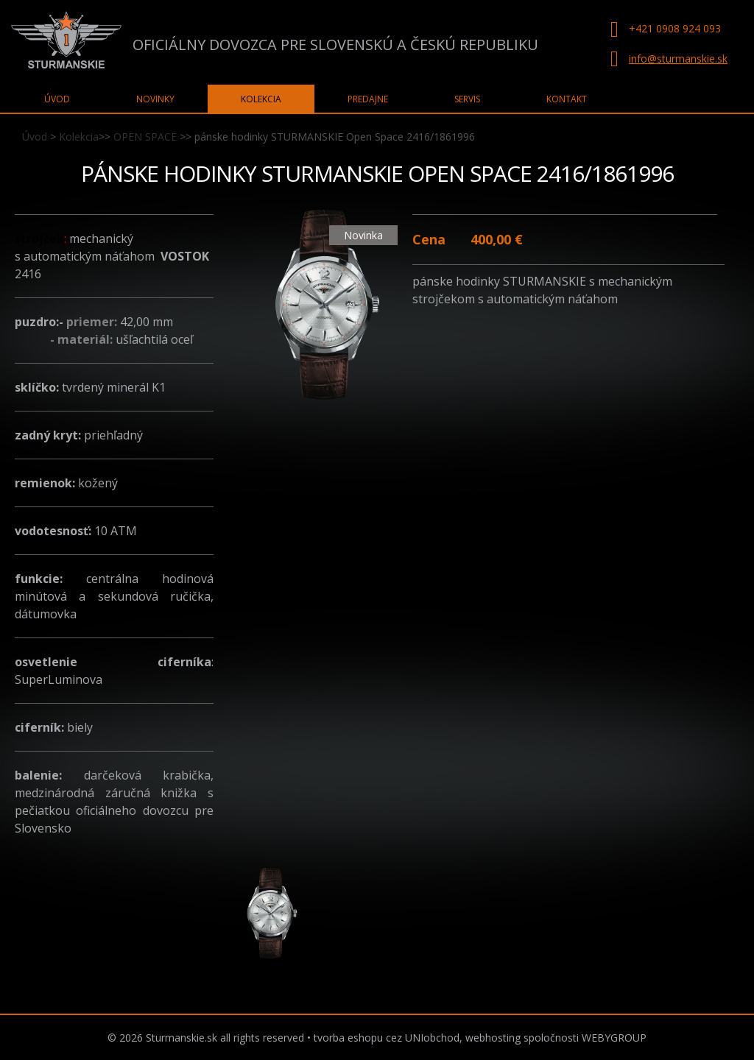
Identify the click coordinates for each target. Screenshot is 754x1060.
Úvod (34, 137)
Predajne (368, 99)
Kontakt (566, 99)
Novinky (155, 99)
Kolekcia (79, 137)
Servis (467, 99)
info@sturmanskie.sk (678, 59)
